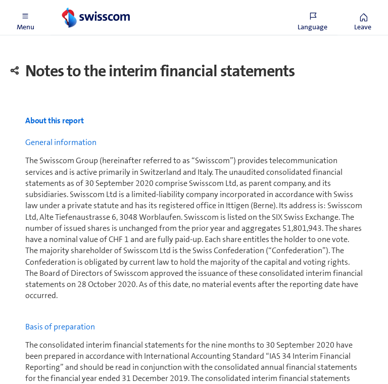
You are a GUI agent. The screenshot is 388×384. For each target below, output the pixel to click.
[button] (25, 17)
